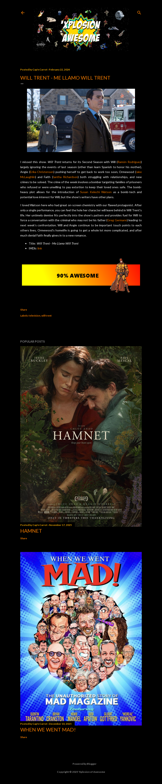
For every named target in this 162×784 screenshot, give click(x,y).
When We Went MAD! (48, 729)
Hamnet (31, 531)
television (34, 315)
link (40, 248)
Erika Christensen (42, 172)
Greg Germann (117, 220)
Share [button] (23, 309)
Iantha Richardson (65, 177)
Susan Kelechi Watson (96, 192)
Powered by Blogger (81, 763)
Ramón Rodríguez (129, 162)
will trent (46, 315)
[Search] (139, 12)
